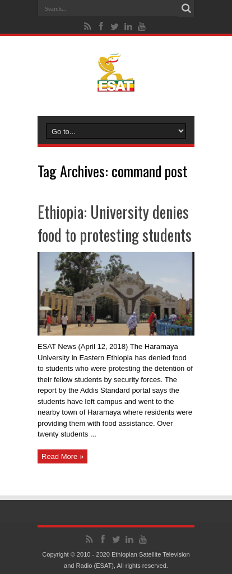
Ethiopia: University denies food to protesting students (115, 223)
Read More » (62, 456)
